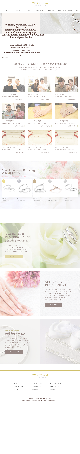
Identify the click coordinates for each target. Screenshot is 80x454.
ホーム (7, 11)
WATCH (16, 436)
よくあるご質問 (61, 11)
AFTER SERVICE (36, 433)
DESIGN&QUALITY (37, 430)
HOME (16, 430)
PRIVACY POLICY (54, 433)
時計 (29, 11)
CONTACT (53, 436)
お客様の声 (50, 11)
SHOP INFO (35, 436)
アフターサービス (40, 11)
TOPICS (34, 438)
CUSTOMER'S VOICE (55, 430)
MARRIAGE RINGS (19, 433)
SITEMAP (52, 438)
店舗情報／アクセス (72, 11)
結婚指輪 (18, 11)
